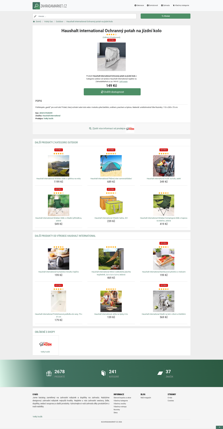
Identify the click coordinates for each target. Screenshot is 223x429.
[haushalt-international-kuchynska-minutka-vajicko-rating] (58, 247)
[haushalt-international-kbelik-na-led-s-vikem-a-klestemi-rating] (163, 289)
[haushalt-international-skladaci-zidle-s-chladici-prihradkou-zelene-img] (58, 205)
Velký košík (48, 118)
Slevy (116, 413)
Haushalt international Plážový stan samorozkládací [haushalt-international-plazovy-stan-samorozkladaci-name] (111, 178)
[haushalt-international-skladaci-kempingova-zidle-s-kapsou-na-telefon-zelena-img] (163, 205)
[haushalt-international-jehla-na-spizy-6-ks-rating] (111, 289)
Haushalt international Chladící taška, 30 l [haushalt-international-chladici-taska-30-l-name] (111, 218)
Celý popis (123, 81)
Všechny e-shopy (120, 407)
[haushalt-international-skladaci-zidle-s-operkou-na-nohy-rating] (58, 153)
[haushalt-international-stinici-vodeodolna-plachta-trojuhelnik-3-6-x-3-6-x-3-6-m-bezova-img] (111, 259)
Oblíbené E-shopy (45, 331)
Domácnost (152, 5)
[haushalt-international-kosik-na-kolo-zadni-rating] (163, 153)
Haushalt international (51, 116)
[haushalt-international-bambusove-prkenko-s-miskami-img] (163, 259)
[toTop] (219, 427)
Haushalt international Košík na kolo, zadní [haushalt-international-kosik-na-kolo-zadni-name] (164, 178)
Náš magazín (146, 398)
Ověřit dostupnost (112, 92)
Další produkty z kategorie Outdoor (56, 142)
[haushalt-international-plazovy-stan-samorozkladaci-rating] (111, 153)
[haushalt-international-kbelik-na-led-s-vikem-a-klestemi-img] (163, 301)
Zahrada (165, 5)
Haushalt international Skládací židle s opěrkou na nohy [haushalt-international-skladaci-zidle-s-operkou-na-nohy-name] (58, 178)
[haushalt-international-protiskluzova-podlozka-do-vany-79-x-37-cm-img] (58, 301)
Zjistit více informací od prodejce (111, 128)
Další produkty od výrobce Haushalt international (65, 235)
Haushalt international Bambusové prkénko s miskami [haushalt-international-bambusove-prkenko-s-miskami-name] (163, 272)
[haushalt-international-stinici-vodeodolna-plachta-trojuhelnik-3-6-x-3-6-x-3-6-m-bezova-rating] (111, 247)
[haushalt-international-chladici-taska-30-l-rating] (111, 193)
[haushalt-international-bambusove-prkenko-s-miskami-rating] (163, 247)
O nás (170, 398)
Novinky (117, 410)
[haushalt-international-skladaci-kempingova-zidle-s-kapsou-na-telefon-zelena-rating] (163, 193)
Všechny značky (120, 404)
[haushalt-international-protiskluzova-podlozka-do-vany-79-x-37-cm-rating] (58, 289)
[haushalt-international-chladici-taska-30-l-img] (111, 205)
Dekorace (139, 5)
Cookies (171, 401)
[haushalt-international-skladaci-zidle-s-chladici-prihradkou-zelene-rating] (58, 193)
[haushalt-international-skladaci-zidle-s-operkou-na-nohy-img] (58, 165)
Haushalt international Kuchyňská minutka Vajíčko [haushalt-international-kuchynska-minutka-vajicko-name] (58, 272)
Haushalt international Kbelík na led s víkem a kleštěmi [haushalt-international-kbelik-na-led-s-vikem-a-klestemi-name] (164, 314)
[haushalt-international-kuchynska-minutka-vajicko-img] (58, 259)
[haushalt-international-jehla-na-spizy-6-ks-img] (111, 301)
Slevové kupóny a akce (122, 398)
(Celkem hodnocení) (111, 37)
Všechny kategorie (181, 5)
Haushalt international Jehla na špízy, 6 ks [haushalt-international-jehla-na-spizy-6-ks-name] (111, 314)
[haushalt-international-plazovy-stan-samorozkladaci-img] (111, 165)
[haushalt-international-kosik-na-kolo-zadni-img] (163, 165)
